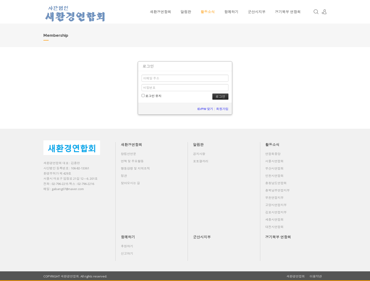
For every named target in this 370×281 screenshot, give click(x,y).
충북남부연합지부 (277, 190)
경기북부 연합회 (288, 11)
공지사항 (199, 154)
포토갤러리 (200, 161)
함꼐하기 (231, 11)
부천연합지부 (274, 197)
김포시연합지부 (276, 212)
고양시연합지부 (276, 205)
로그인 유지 (151, 96)
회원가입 (222, 109)
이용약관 (316, 276)
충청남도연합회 (276, 183)
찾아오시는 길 (130, 183)
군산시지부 (256, 11)
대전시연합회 (274, 227)
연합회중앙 (273, 154)
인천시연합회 (274, 176)
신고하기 (127, 253)
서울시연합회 (274, 161)
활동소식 (208, 11)
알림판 (186, 11)
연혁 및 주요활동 (132, 161)
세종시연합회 (274, 219)
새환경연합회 (160, 11)
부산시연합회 (274, 168)
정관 (124, 176)
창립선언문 (128, 154)
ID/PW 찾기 (205, 109)
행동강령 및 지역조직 (135, 168)
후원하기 (127, 246)
